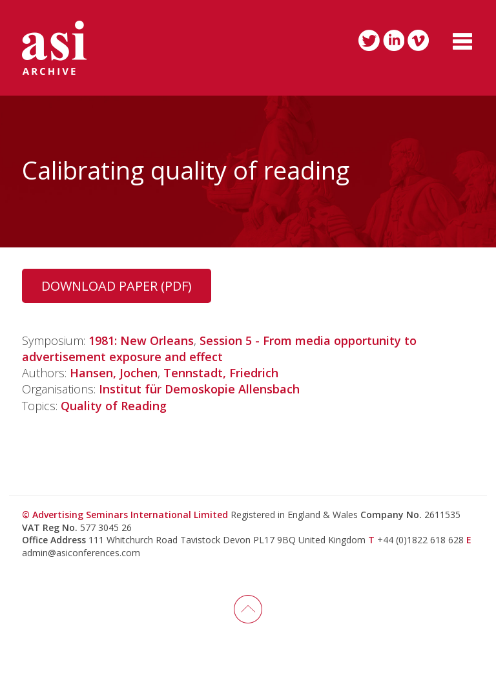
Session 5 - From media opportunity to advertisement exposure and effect (219, 348)
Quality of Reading (114, 405)
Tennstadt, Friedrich (220, 372)
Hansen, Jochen (114, 372)
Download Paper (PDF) (116, 286)
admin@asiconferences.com (81, 553)
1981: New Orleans (141, 340)
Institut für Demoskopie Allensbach (199, 389)
